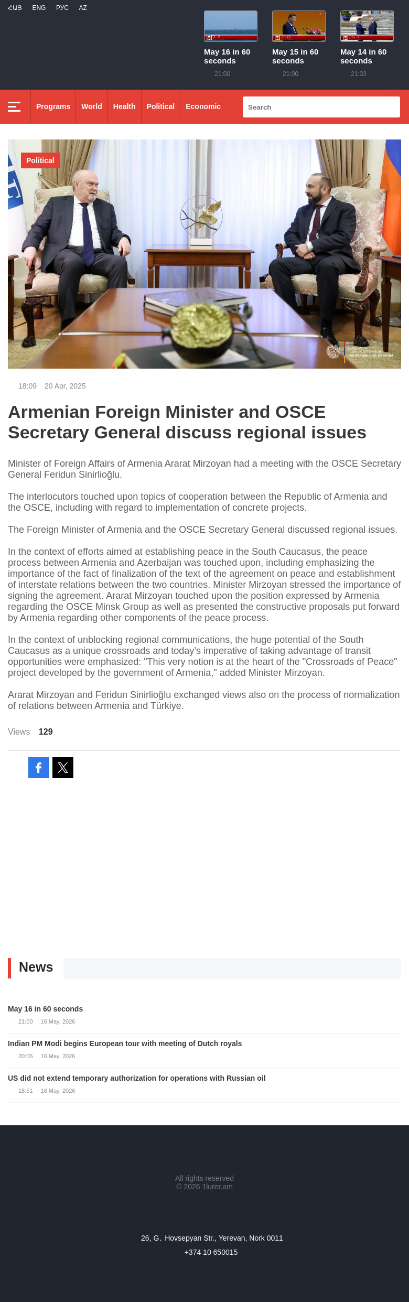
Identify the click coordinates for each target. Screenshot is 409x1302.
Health (124, 106)
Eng (39, 8)
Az (83, 8)
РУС (62, 8)
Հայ (15, 8)
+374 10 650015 (211, 1252)
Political (161, 106)
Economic (203, 106)
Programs (53, 106)
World (91, 106)
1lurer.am (217, 1186)
